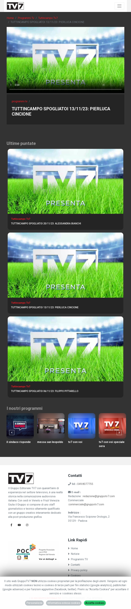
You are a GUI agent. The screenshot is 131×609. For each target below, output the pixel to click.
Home (10, 18)
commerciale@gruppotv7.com (86, 504)
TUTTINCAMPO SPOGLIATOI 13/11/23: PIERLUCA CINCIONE (44, 307)
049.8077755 (85, 484)
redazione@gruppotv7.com (99, 496)
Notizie (73, 553)
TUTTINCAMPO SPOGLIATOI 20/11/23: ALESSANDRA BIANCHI (46, 223)
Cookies (74, 575)
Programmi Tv (26, 18)
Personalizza (34, 603)
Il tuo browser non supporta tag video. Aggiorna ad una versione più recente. (65, 60)
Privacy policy (78, 570)
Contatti (74, 564)
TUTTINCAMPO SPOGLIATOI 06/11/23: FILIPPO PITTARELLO (44, 391)
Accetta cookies (95, 603)
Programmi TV (78, 559)
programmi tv (19, 101)
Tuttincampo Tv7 (48, 18)
